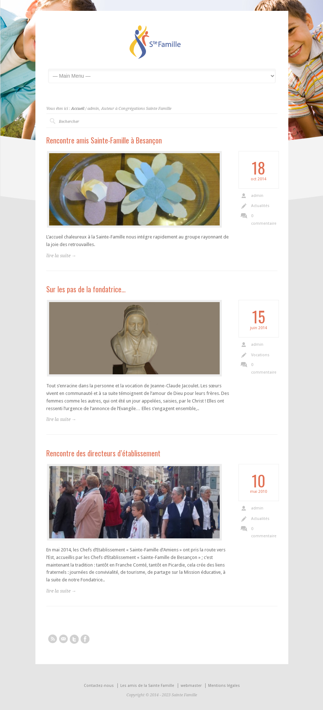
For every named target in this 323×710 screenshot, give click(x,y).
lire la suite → (61, 255)
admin (257, 195)
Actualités (260, 205)
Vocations (260, 355)
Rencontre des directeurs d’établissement (103, 453)
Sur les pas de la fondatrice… (86, 289)
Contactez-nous (99, 685)
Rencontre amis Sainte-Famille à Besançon (104, 140)
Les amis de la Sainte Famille (147, 685)
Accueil (77, 108)
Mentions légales (224, 685)
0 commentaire (263, 220)
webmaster (191, 685)
